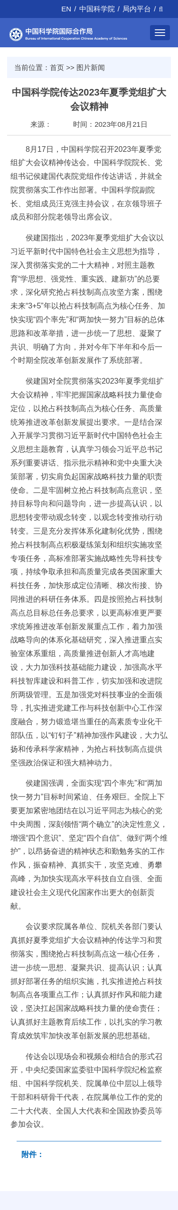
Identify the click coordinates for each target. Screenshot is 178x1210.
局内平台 (136, 9)
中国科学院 (97, 9)
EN (66, 9)
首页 (57, 67)
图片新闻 (90, 67)
